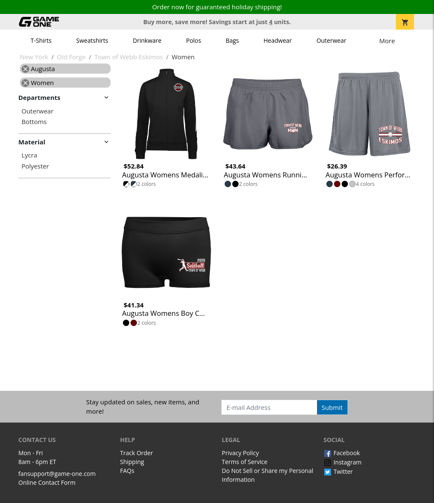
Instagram (342, 462)
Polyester (35, 166)
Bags (232, 40)
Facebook (341, 453)
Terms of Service (244, 462)
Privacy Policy (240, 453)
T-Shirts (41, 40)
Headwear (278, 40)
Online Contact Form (46, 482)
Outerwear (331, 40)
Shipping (132, 462)
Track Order (136, 453)
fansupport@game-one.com (57, 474)
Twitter (338, 471)
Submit (332, 407)
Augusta (38, 68)
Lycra (29, 155)
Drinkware (147, 40)
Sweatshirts (92, 40)
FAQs (127, 471)
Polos (193, 40)
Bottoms (34, 121)
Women (38, 82)
